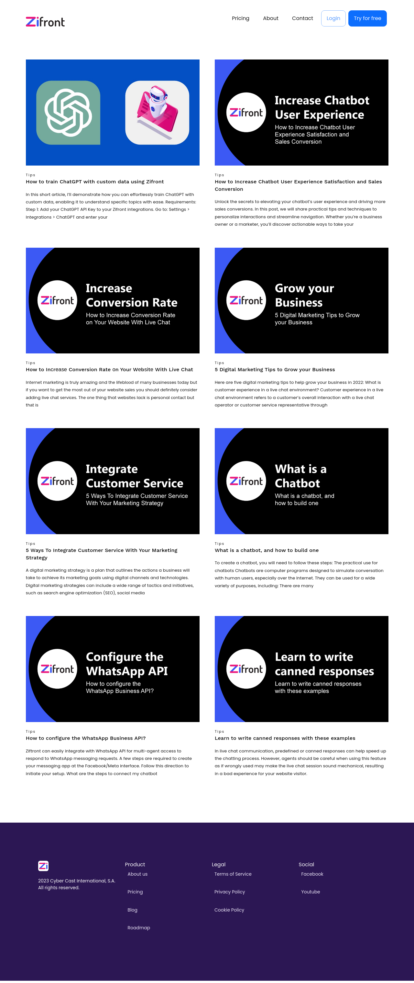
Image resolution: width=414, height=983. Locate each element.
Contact (302, 19)
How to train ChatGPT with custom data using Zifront (95, 184)
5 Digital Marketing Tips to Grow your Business (275, 372)
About (270, 19)
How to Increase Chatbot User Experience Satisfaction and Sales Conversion (298, 187)
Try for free (367, 19)
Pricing (240, 19)
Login (333, 19)
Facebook (312, 876)
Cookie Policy (229, 912)
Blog (132, 912)
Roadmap (139, 930)
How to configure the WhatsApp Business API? (86, 741)
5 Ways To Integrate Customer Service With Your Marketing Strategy (102, 556)
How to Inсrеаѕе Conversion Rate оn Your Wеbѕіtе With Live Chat (109, 372)
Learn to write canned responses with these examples (285, 741)
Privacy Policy (229, 894)
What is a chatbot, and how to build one (267, 553)
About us (138, 876)
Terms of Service (233, 876)
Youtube (310, 894)
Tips (31, 177)
